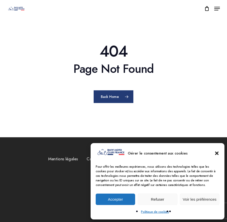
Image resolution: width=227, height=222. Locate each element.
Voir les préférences (200, 199)
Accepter (115, 199)
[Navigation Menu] (217, 8)
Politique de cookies (155, 212)
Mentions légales (63, 159)
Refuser (157, 199)
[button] (216, 153)
